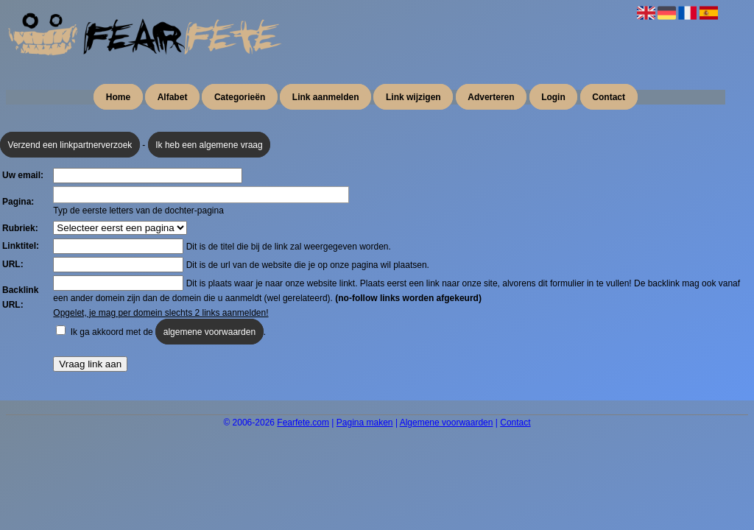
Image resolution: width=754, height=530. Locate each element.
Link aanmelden (325, 97)
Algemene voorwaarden (446, 422)
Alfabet (173, 97)
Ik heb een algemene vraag (208, 145)
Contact (608, 97)
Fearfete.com (303, 422)
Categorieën (239, 97)
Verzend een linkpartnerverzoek (70, 145)
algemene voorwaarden (209, 332)
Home (118, 97)
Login (553, 97)
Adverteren (491, 97)
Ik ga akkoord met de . (168, 331)
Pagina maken (365, 422)
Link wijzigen (413, 97)
